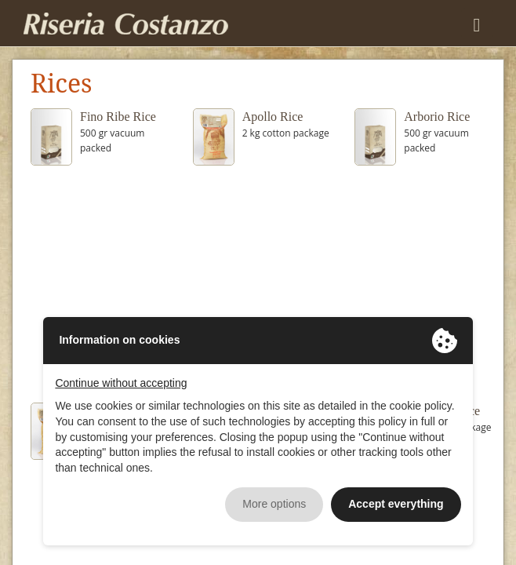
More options (274, 504)
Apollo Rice (272, 116)
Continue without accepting (121, 383)
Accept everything (395, 504)
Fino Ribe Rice (118, 116)
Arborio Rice (437, 116)
